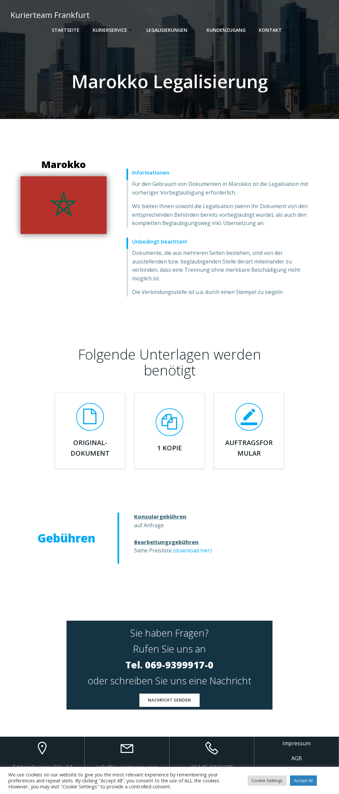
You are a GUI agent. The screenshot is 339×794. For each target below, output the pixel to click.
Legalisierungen (169, 30)
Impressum (296, 743)
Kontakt (273, 30)
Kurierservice (113, 30)
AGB (296, 758)
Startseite (65, 30)
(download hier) (192, 550)
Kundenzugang (226, 30)
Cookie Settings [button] (267, 780)
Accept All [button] (303, 780)
